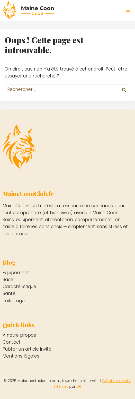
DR (78, 386)
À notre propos (19, 335)
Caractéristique (19, 286)
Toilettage (14, 301)
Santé (9, 293)
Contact (12, 342)
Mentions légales (21, 356)
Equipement (16, 273)
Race (8, 279)
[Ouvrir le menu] (127, 10)
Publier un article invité (27, 349)
